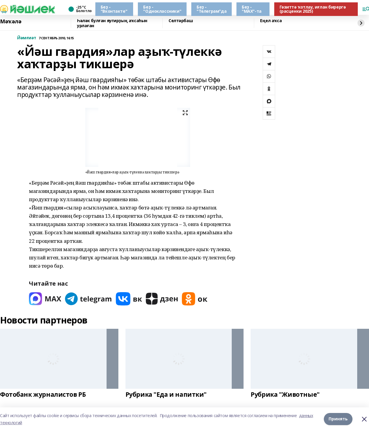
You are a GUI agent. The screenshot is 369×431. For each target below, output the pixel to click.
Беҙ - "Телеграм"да (211, 9)
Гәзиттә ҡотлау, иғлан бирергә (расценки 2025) (313, 9)
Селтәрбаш (181, 20)
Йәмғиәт (26, 37)
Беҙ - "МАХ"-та (252, 9)
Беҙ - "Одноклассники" (162, 9)
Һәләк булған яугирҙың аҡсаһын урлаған (112, 23)
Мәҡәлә (10, 21)
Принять (338, 419)
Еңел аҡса (271, 20)
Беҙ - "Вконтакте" (114, 9)
